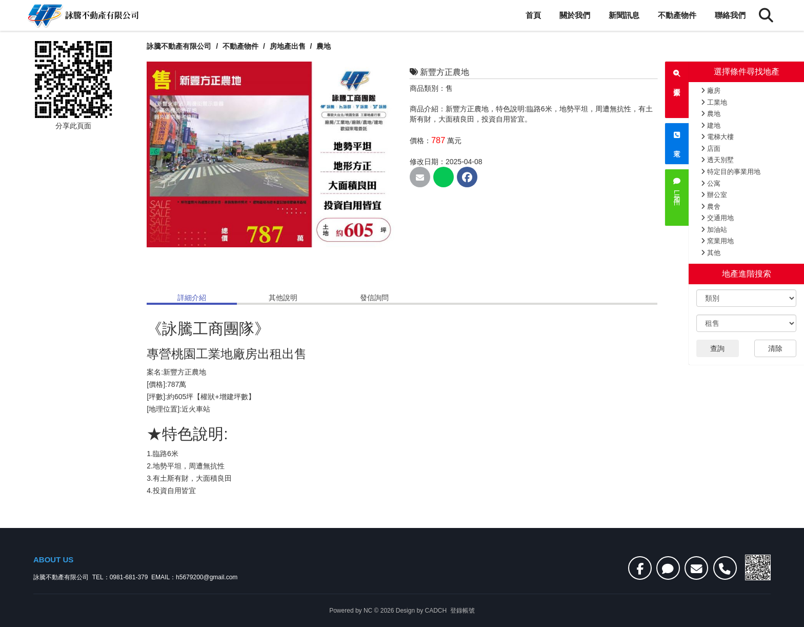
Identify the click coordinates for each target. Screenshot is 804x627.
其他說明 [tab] (283, 297)
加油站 (714, 229)
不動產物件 (677, 15)
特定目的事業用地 (730, 171)
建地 (710, 125)
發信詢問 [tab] (374, 297)
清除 (775, 348)
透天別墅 (717, 160)
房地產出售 (289, 46)
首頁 (533, 15)
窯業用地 (717, 241)
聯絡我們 (730, 15)
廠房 (710, 90)
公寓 (710, 183)
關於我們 (574, 15)
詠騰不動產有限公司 (179, 46)
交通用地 (717, 218)
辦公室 (714, 195)
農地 (710, 113)
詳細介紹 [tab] (191, 297)
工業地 (714, 102)
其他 (710, 253)
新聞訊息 (624, 15)
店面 (710, 148)
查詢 (717, 348)
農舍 (710, 206)
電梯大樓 (717, 137)
